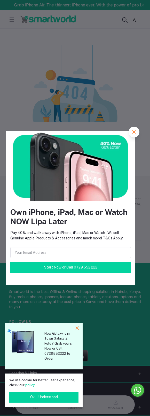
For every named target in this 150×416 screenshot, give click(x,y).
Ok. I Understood (44, 397)
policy (30, 385)
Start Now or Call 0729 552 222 (70, 267)
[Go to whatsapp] (137, 390)
